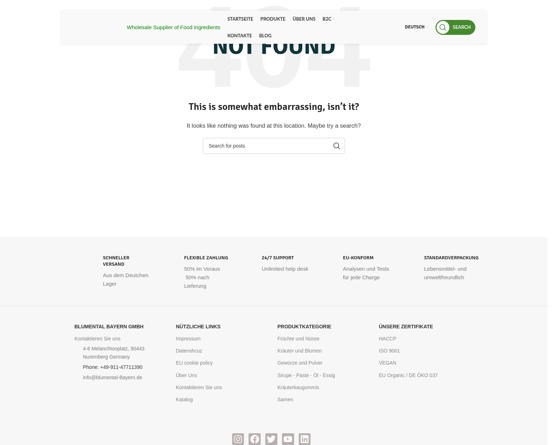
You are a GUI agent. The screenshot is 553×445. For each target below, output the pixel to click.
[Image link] (93, 406)
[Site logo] (96, 26)
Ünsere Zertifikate (406, 326)
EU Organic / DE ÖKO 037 (408, 375)
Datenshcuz (189, 351)
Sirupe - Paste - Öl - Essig (306, 375)
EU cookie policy (194, 363)
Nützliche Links (198, 326)
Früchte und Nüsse (298, 338)
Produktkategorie (304, 326)
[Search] (455, 27)
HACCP (387, 338)
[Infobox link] (111, 271)
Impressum (188, 338)
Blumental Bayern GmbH (109, 326)
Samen (285, 399)
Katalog (184, 399)
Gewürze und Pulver (300, 363)
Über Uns (186, 375)
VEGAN (387, 363)
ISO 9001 (389, 351)
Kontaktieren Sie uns (97, 338)
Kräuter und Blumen (299, 351)
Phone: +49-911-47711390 (112, 367)
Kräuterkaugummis (298, 387)
